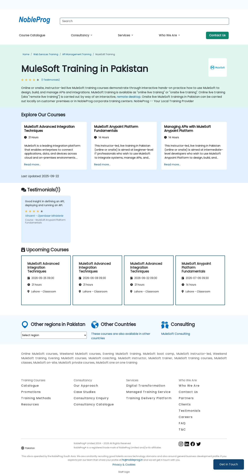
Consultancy (80, 35)
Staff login (124, 471)
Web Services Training (45, 54)
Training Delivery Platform (149, 398)
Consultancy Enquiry (91, 398)
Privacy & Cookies (124, 464)
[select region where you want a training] (54, 335)
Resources (30, 404)
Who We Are (168, 35)
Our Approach (86, 385)
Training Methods (36, 398)
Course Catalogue (32, 35)
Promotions (31, 392)
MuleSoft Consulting (175, 334)
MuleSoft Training (105, 54)
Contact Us (217, 35)
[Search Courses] (144, 21)
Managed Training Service (148, 392)
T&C (182, 429)
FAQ (182, 423)
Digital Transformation (145, 385)
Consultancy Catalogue (94, 404)
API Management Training (76, 54)
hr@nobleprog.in (132, 460)
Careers (186, 417)
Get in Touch (228, 464)
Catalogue (30, 385)
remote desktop (129, 97)
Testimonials (189, 411)
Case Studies (85, 392)
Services (124, 35)
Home (26, 54)
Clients (185, 404)
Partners (186, 398)
